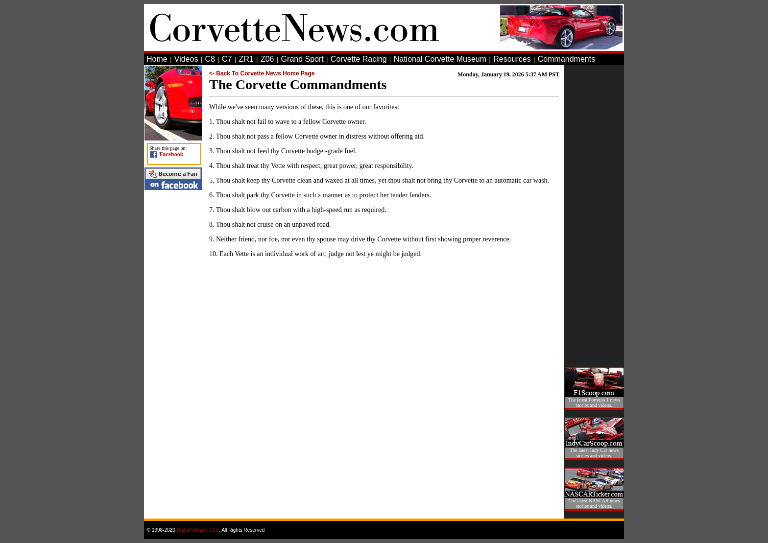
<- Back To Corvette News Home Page (262, 73)
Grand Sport (302, 59)
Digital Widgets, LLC (198, 530)
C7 (227, 59)
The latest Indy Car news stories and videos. (594, 453)
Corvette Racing (359, 59)
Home (157, 59)
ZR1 (246, 59)
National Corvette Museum (440, 59)
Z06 (267, 59)
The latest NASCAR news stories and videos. (594, 503)
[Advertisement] (594, 212)
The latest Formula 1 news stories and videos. (594, 402)
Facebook (171, 154)
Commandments (566, 59)
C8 (210, 59)
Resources (511, 59)
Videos (186, 59)
